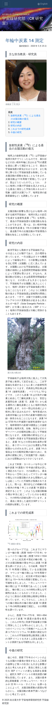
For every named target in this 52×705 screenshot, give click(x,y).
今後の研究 (16, 132)
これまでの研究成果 (21, 129)
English (43, 4)
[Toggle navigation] (6, 4)
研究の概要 (16, 122)
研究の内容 (16, 125)
